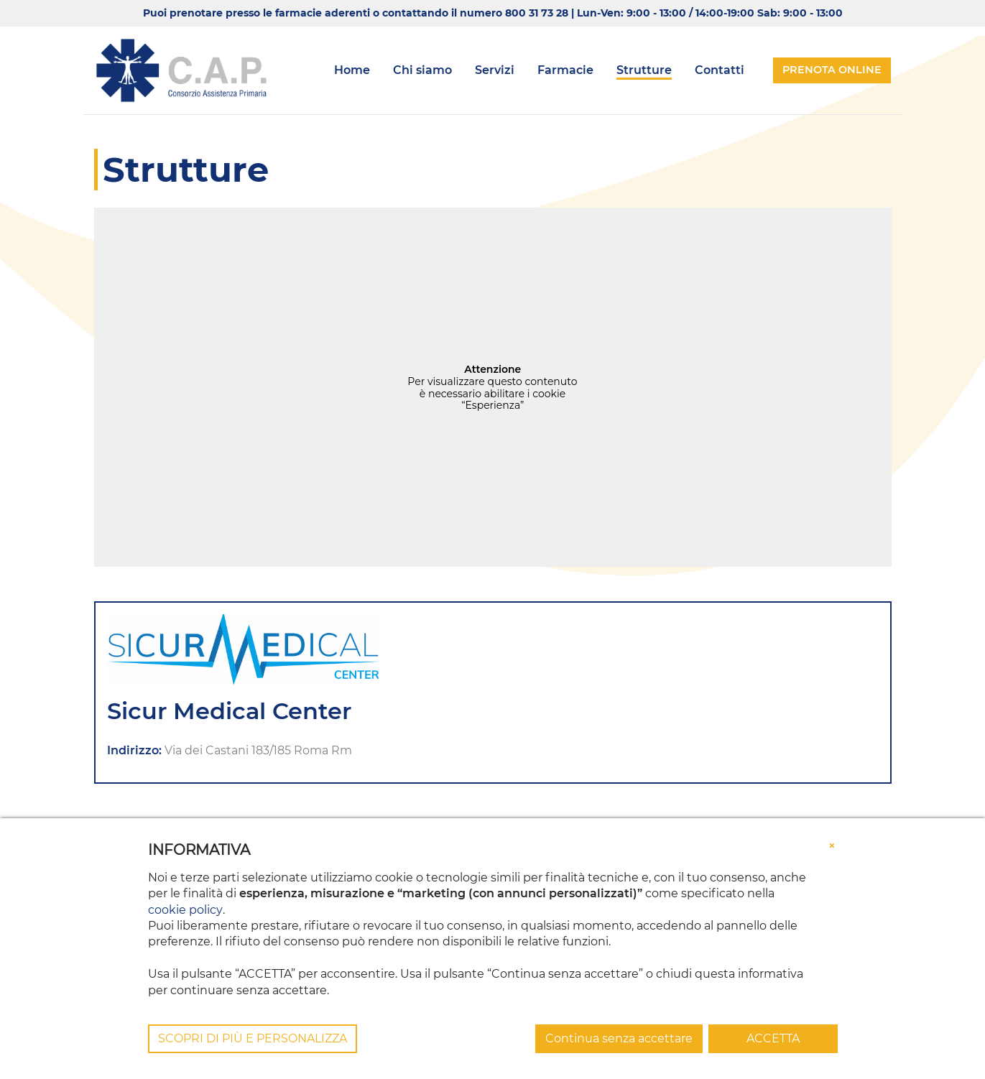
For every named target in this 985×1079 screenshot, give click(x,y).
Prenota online (832, 69)
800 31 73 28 (536, 12)
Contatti (719, 70)
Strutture (644, 70)
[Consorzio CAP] (182, 70)
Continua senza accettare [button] (619, 1038)
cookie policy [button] (185, 910)
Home (352, 70)
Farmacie (565, 70)
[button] (832, 845)
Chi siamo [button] (422, 70)
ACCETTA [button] (773, 1038)
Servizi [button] (494, 70)
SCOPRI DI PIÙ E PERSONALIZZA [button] (252, 1038)
